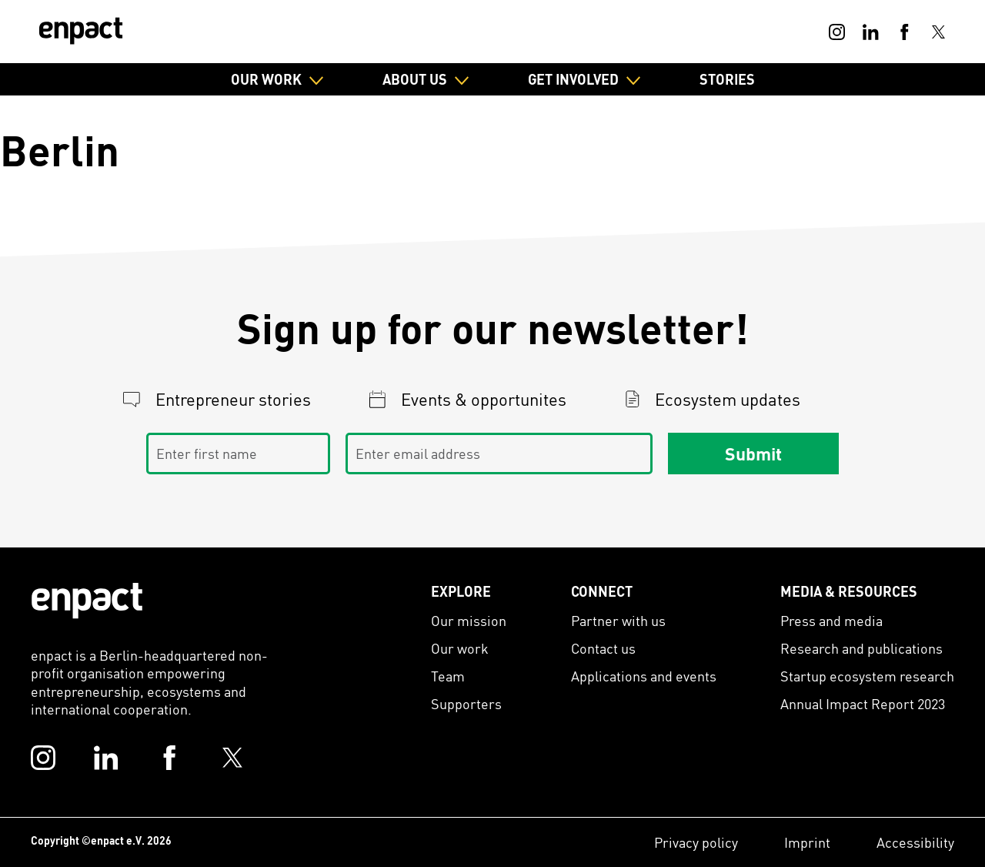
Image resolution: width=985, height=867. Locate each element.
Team (448, 676)
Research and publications (861, 648)
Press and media (831, 620)
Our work (460, 648)
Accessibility (915, 842)
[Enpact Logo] (87, 600)
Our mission (468, 620)
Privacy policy (696, 842)
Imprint (807, 842)
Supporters (466, 703)
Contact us (603, 648)
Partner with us (618, 620)
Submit (753, 453)
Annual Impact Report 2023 (862, 703)
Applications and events (643, 676)
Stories (727, 79)
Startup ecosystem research (867, 676)
